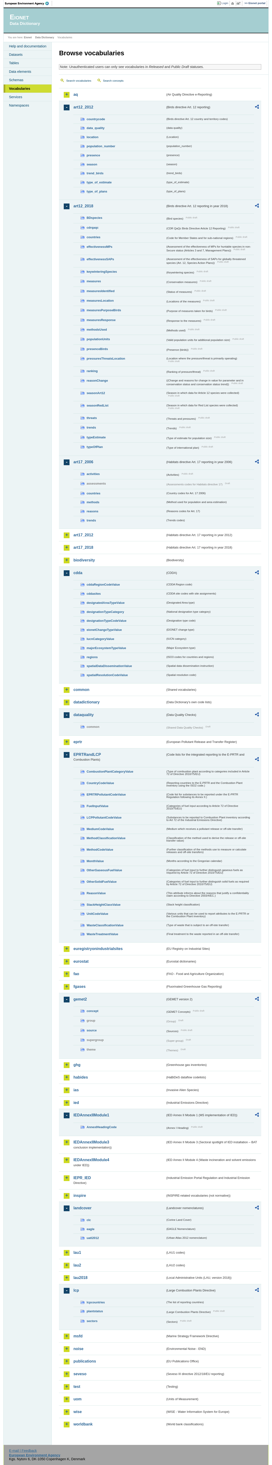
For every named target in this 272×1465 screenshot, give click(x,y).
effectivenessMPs (99, 247)
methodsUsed (97, 329)
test (76, 1387)
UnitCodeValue (97, 914)
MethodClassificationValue (106, 838)
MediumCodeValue (100, 829)
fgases (79, 986)
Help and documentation (27, 46)
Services (15, 97)
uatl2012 (93, 1238)
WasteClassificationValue (105, 925)
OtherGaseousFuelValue (104, 870)
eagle (90, 1229)
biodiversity (84, 560)
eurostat (80, 961)
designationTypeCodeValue (106, 620)
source (92, 1030)
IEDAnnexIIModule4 (91, 1160)
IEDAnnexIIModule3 (91, 1142)
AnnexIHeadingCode (101, 1127)
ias (76, 1090)
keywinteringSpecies (102, 271)
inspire (79, 1195)
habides (80, 1077)
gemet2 (80, 999)
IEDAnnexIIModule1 (91, 1115)
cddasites (94, 593)
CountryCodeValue (100, 783)
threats (92, 418)
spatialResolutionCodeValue (107, 675)
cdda (77, 573)
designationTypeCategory (105, 612)
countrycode (96, 119)
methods (93, 502)
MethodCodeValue (100, 849)
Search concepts (113, 80)
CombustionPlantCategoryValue (110, 771)
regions (92, 657)
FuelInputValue (97, 806)
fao (76, 974)
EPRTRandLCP (87, 754)
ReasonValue (96, 893)
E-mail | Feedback (23, 1451)
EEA (28, 3)
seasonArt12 (96, 393)
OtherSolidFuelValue (101, 881)
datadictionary (86, 702)
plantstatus (95, 1311)
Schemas (16, 80)
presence (93, 155)
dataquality (83, 715)
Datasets (16, 55)
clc (89, 1220)
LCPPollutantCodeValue (104, 817)
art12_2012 (83, 107)
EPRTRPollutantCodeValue (106, 794)
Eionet (28, 37)
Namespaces (19, 105)
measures (94, 281)
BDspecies (94, 218)
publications (84, 1361)
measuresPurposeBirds (104, 310)
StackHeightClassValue (104, 904)
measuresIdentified (101, 291)
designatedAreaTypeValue (105, 603)
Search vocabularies (78, 80)
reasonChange (97, 380)
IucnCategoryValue (100, 639)
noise (78, 1349)
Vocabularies (19, 89)
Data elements (20, 72)
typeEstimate (96, 437)
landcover (82, 1208)
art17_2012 (83, 535)
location (92, 137)
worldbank (83, 1424)
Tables (14, 63)
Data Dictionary (44, 37)
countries (93, 237)
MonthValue (95, 861)
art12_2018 (83, 206)
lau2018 (80, 1278)
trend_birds (95, 173)
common (81, 690)
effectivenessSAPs (100, 259)
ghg (76, 1065)
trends (91, 427)
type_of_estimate (99, 182)
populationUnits (98, 339)
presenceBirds (97, 349)
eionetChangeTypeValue (104, 630)
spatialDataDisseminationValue (109, 666)
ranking (92, 371)
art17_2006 (83, 462)
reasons (92, 511)
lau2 (77, 1265)
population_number (101, 146)
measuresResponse (101, 320)
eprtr (77, 742)
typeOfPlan (95, 447)
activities (93, 474)
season (92, 164)
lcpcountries (96, 1302)
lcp (76, 1290)
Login (224, 3)
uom (77, 1399)
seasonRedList (97, 405)
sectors (92, 1321)
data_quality (95, 128)
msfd (77, 1336)
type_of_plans (97, 191)
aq (75, 94)
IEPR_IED (82, 1178)
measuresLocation (100, 300)
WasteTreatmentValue (102, 934)
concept (92, 1011)
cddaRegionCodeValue (103, 584)
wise (77, 1412)
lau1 (77, 1252)
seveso (79, 1374)
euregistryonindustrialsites (97, 949)
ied (76, 1103)
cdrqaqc (92, 227)
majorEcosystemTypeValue (106, 648)
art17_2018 (83, 547)
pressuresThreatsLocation (106, 358)
